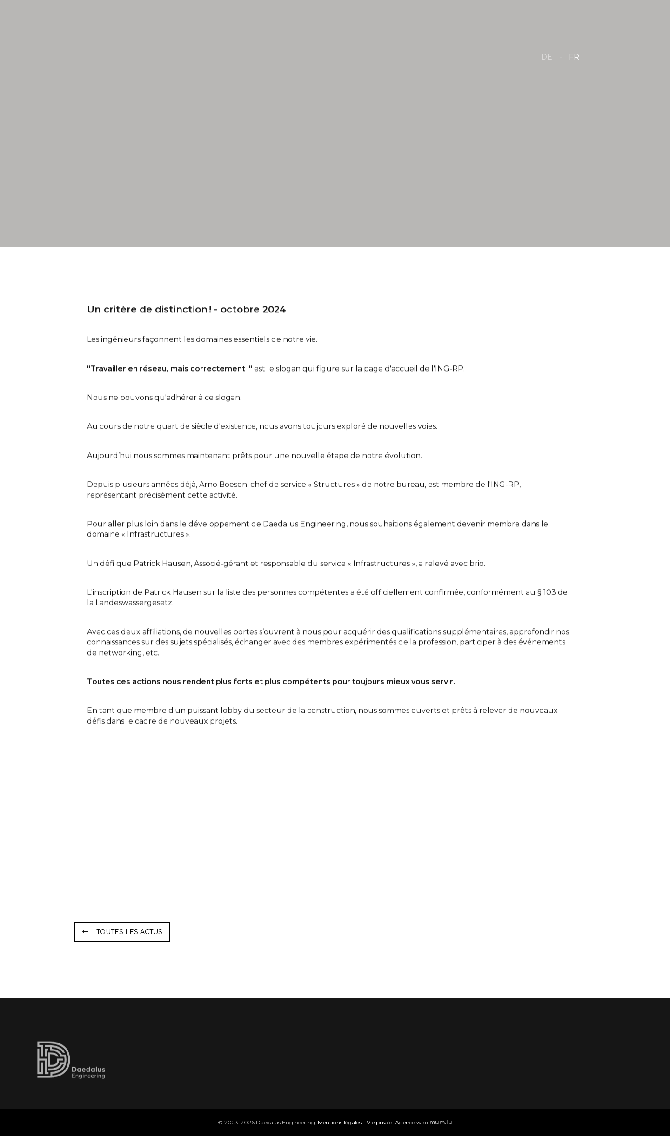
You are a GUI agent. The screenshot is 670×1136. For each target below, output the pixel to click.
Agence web (411, 1122)
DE (546, 57)
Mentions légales (340, 1122)
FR (574, 57)
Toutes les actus (129, 932)
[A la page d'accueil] (131, 55)
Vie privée (379, 1122)
